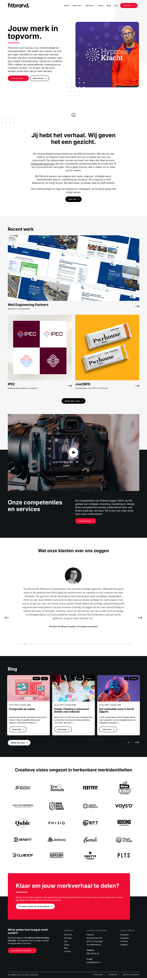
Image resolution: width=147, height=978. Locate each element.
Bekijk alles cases (72, 401)
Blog (109, 5)
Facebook (124, 935)
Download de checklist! (21, 950)
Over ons (76, 5)
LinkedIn (124, 945)
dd (73, 452)
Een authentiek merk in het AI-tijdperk (117, 710)
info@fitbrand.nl (93, 962)
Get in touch (38, 78)
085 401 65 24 (92, 953)
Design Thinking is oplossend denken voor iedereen (71, 710)
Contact (67, 951)
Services (89, 5)
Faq (115, 5)
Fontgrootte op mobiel (22, 709)
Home (66, 5)
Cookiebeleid (112, 974)
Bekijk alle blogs (18, 743)
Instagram (124, 938)
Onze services (17, 78)
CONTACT (127, 5)
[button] (17, 644)
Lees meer (16, 729)
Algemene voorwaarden (131, 974)
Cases (100, 5)
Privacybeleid (98, 974)
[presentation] (135, 742)
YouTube (124, 941)
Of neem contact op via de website (34, 906)
